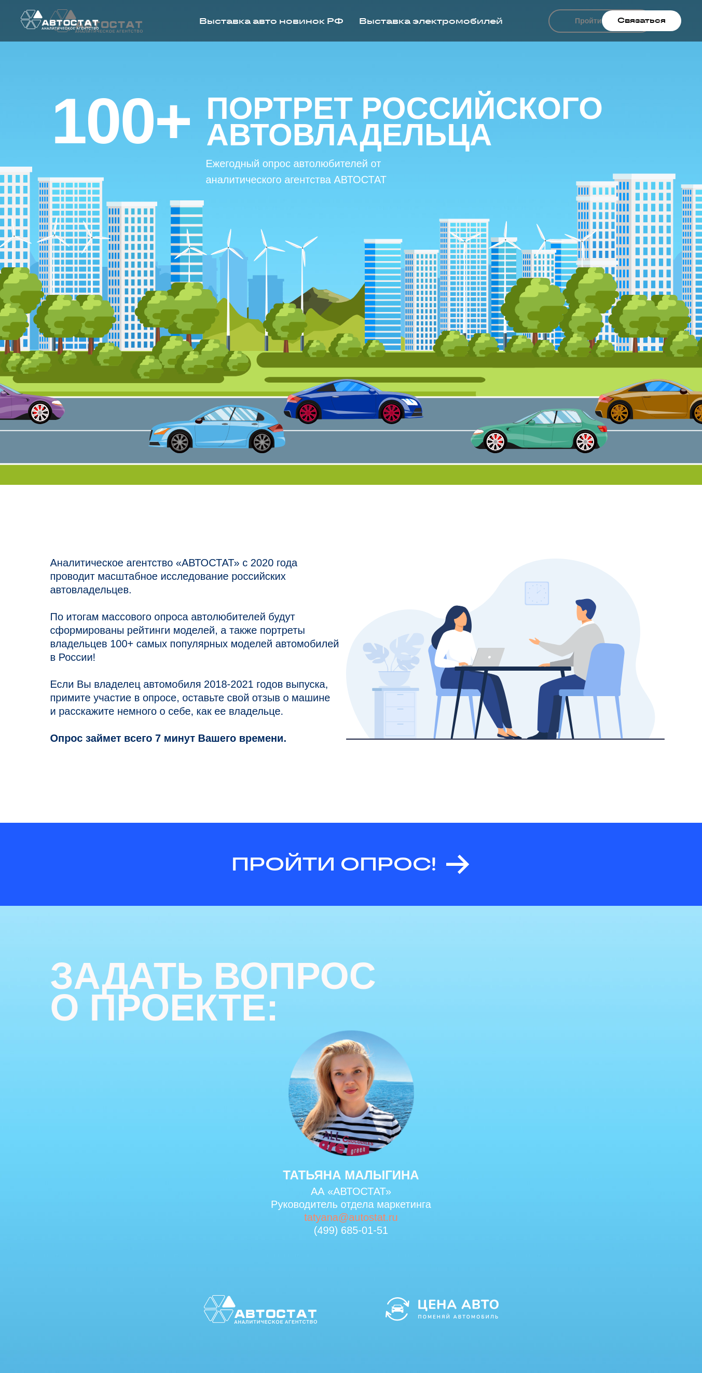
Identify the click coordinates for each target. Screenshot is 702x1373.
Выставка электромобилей (431, 21)
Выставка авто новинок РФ (271, 21)
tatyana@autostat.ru (350, 1217)
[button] (641, 20)
